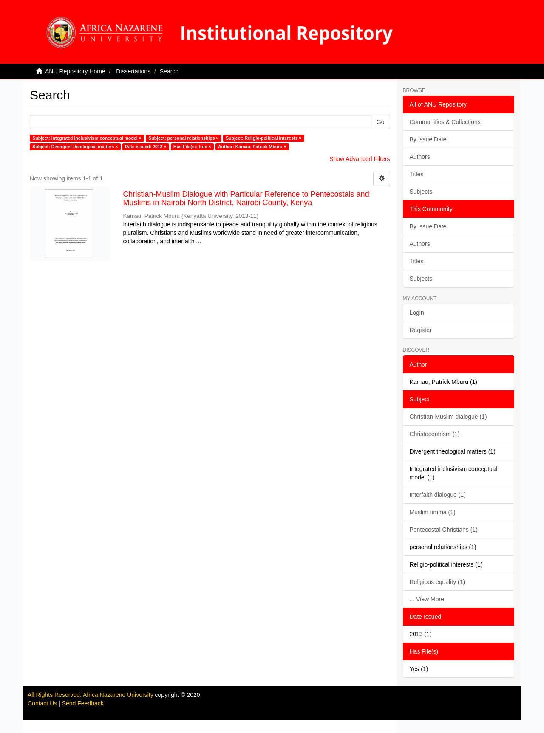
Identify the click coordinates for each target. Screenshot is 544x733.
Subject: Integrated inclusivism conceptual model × (86, 138)
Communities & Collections (445, 121)
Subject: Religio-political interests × (263, 138)
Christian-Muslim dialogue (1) (448, 416)
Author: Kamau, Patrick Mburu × (252, 146)
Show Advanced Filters (359, 158)
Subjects (421, 191)
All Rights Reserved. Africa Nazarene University (91, 694)
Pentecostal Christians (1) (444, 529)
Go (381, 121)
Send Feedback (83, 703)
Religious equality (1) (437, 581)
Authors (420, 156)
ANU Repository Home (75, 71)
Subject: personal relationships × (183, 138)
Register (421, 330)
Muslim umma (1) (433, 512)
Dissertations (133, 71)
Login (417, 312)
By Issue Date (428, 139)
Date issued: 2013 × (146, 146)
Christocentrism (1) (435, 434)
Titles (417, 174)
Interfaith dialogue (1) (438, 494)
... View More (427, 599)
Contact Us (42, 703)
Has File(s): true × (192, 146)
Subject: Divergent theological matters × (75, 146)
